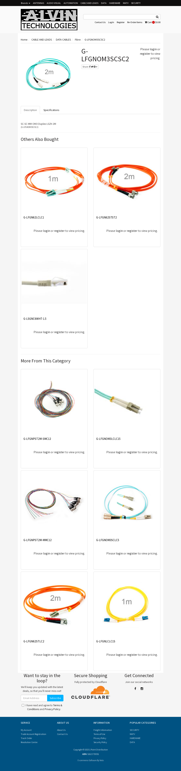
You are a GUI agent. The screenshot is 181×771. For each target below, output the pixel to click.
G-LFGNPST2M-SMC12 (37, 439)
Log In (111, 22)
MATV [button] (125, 3)
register (145, 54)
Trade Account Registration (33, 734)
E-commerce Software (87, 760)
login (153, 49)
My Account (26, 730)
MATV (132, 734)
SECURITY (134, 730)
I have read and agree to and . (42, 707)
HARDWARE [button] (114, 3)
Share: (89, 66)
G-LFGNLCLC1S (105, 641)
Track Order (26, 738)
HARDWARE (135, 738)
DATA (132, 742)
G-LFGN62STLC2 (33, 641)
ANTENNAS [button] (38, 3)
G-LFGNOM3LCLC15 (108, 439)
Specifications (51, 110)
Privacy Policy (52, 709)
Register (121, 22)
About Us (61, 730)
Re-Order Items (134, 22)
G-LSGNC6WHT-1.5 (34, 319)
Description (30, 110)
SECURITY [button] (135, 3)
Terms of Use (99, 734)
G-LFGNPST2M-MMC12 (37, 540)
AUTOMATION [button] (71, 3)
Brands (25, 3)
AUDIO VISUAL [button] (54, 3)
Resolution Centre (29, 742)
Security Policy (100, 742)
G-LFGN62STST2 (106, 217)
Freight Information (103, 730)
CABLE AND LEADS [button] (89, 3)
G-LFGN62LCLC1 (33, 217)
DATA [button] (104, 3)
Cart (152, 22)
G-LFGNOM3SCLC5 (107, 540)
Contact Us (100, 22)
